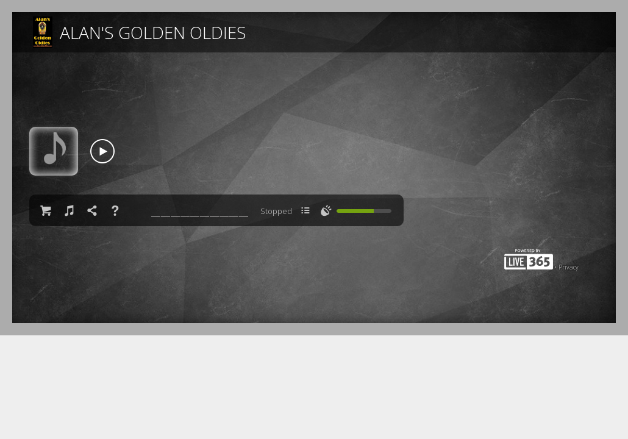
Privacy (568, 267)
